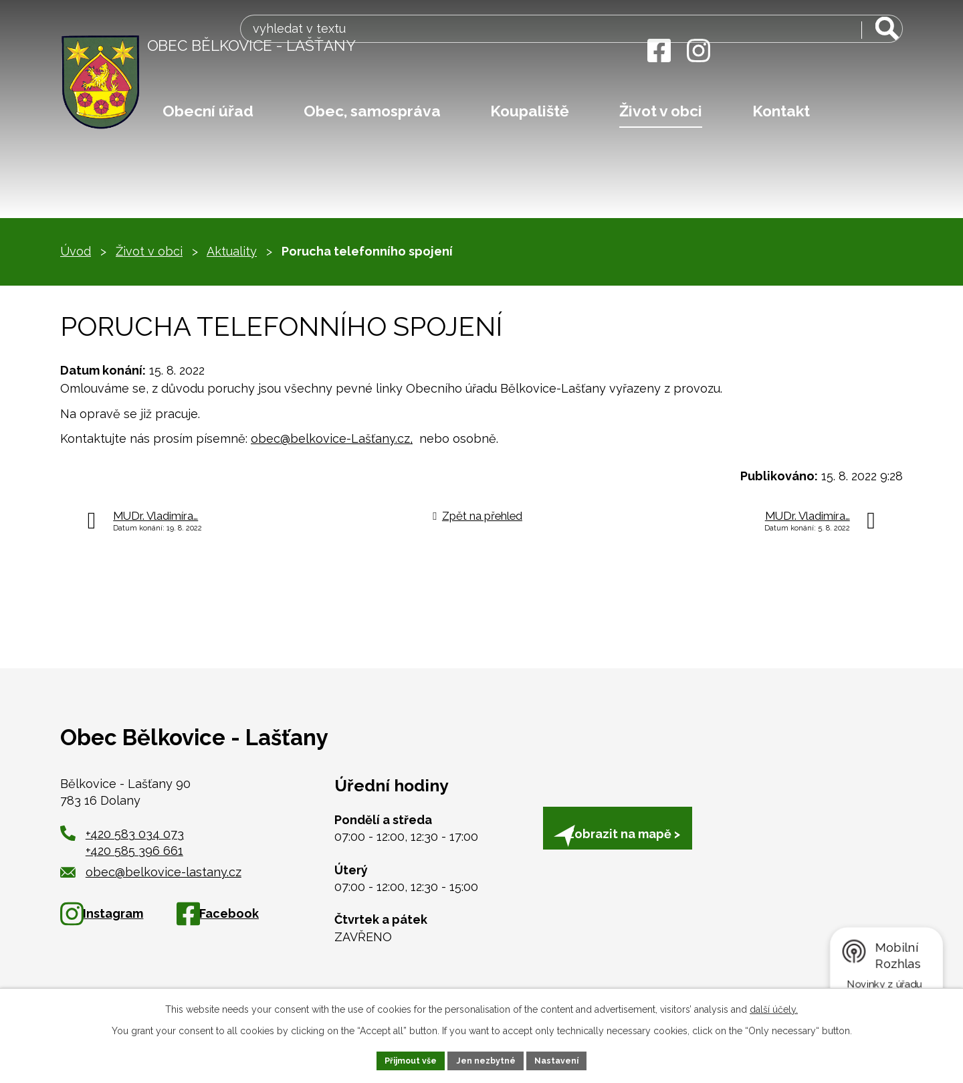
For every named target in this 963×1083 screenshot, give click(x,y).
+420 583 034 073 (135, 834)
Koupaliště (529, 111)
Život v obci (660, 111)
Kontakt (781, 111)
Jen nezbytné (487, 1059)
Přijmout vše (403, 1059)
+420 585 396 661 (134, 851)
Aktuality (232, 251)
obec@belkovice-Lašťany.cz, (332, 438)
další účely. (774, 1006)
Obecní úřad (208, 111)
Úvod (75, 251)
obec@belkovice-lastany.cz (150, 872)
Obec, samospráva (372, 111)
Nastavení (565, 1059)
